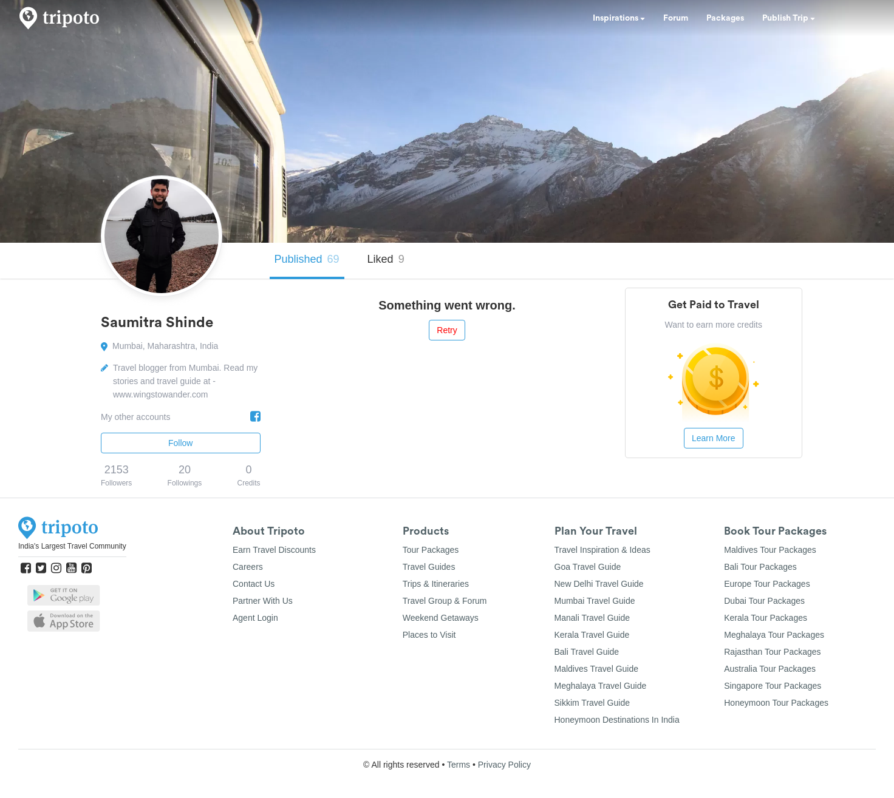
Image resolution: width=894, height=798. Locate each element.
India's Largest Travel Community (72, 546)
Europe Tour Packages (767, 584)
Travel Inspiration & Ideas (602, 550)
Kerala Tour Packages (765, 618)
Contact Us (254, 584)
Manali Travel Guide (592, 618)
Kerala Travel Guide (592, 635)
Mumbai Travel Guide (594, 601)
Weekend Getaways (441, 618)
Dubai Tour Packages (764, 601)
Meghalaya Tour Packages (774, 635)
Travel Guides (429, 567)
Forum (675, 18)
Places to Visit (429, 635)
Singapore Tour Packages (772, 686)
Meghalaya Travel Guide (600, 686)
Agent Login (255, 618)
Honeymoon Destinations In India (617, 720)
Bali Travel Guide (586, 652)
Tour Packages (431, 550)
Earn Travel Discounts (274, 550)
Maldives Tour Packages (770, 550)
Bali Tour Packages (760, 567)
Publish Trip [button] (788, 18)
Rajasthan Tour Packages (772, 652)
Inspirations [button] (619, 18)
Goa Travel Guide (587, 567)
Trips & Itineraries (436, 584)
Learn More (713, 438)
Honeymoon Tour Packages (776, 703)
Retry (447, 330)
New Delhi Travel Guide (599, 584)
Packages (725, 18)
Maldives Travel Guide (596, 669)
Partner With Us (263, 601)
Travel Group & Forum (445, 601)
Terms (458, 764)
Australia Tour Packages (770, 669)
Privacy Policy (504, 764)
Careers (248, 567)
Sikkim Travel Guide (592, 703)
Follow (180, 443)
